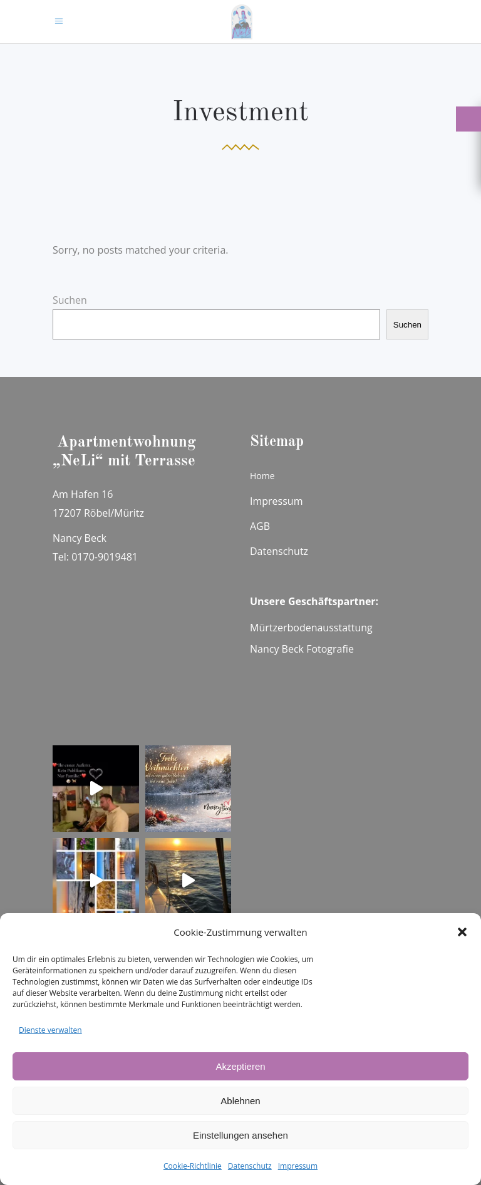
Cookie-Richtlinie (192, 1166)
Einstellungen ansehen (240, 1135)
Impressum (298, 1166)
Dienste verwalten (50, 1030)
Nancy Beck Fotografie (302, 649)
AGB (260, 526)
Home (262, 476)
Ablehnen (240, 1100)
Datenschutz (250, 1166)
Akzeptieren (240, 1066)
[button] (462, 932)
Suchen (70, 300)
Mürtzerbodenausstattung (311, 627)
